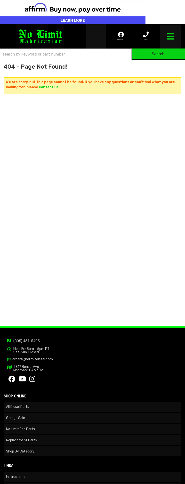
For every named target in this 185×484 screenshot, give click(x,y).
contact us (48, 87)
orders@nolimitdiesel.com (32, 359)
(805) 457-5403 (26, 341)
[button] (92, 54)
